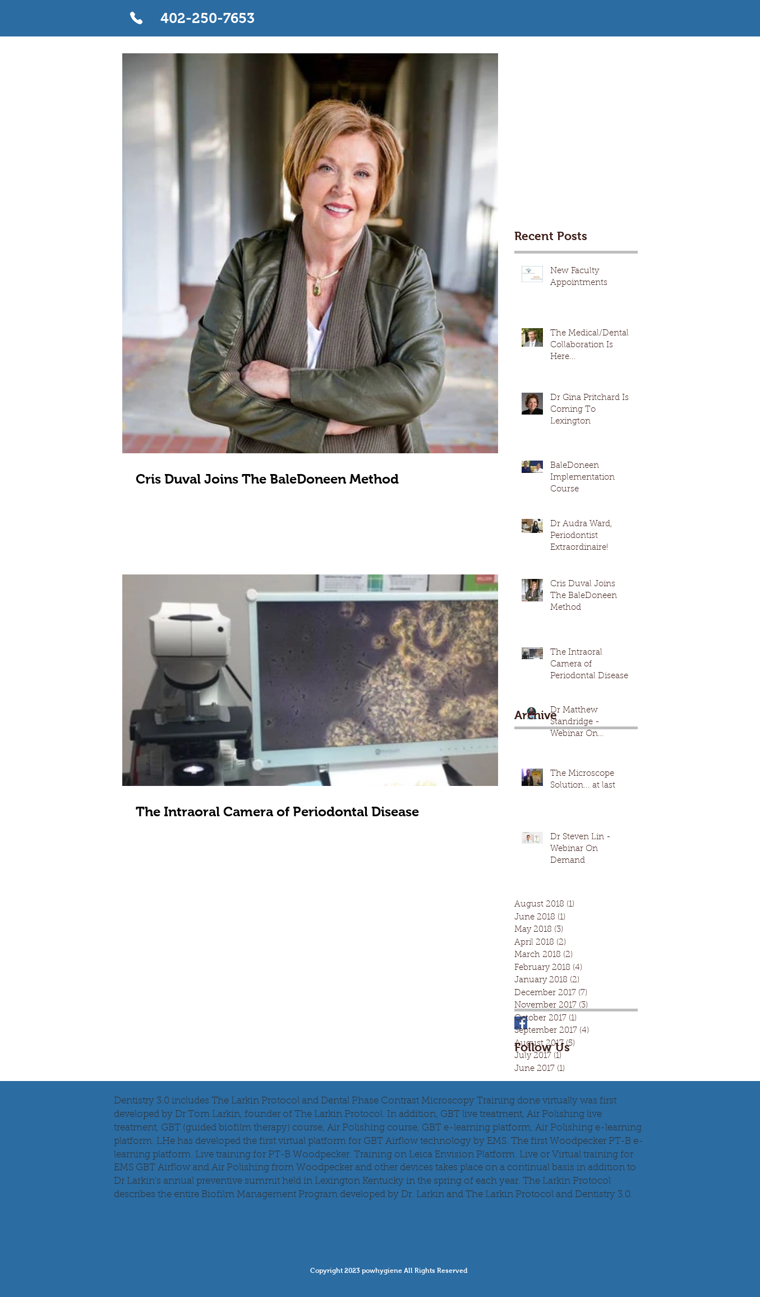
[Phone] (136, 18)
